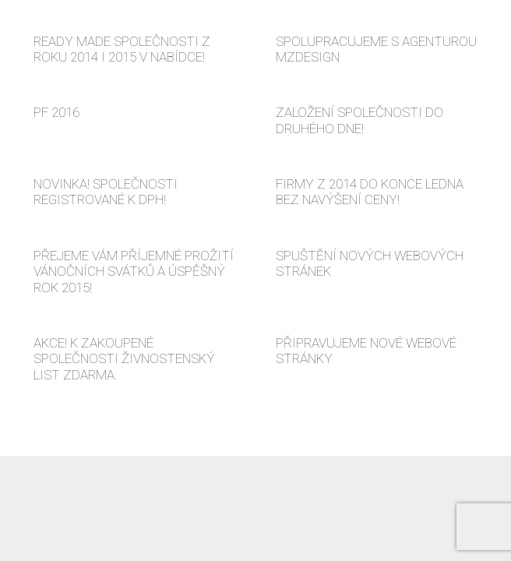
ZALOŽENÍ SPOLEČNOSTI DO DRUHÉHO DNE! (359, 120)
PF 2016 (56, 112)
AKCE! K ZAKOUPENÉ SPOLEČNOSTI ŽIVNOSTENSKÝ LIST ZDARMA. (124, 359)
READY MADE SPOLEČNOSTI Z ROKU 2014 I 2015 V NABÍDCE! (121, 49)
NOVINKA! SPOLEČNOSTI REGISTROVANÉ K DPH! (105, 191)
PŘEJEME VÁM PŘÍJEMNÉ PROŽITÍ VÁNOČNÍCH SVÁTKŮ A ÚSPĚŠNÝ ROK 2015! (133, 271)
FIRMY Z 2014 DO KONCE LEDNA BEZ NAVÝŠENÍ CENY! (369, 191)
